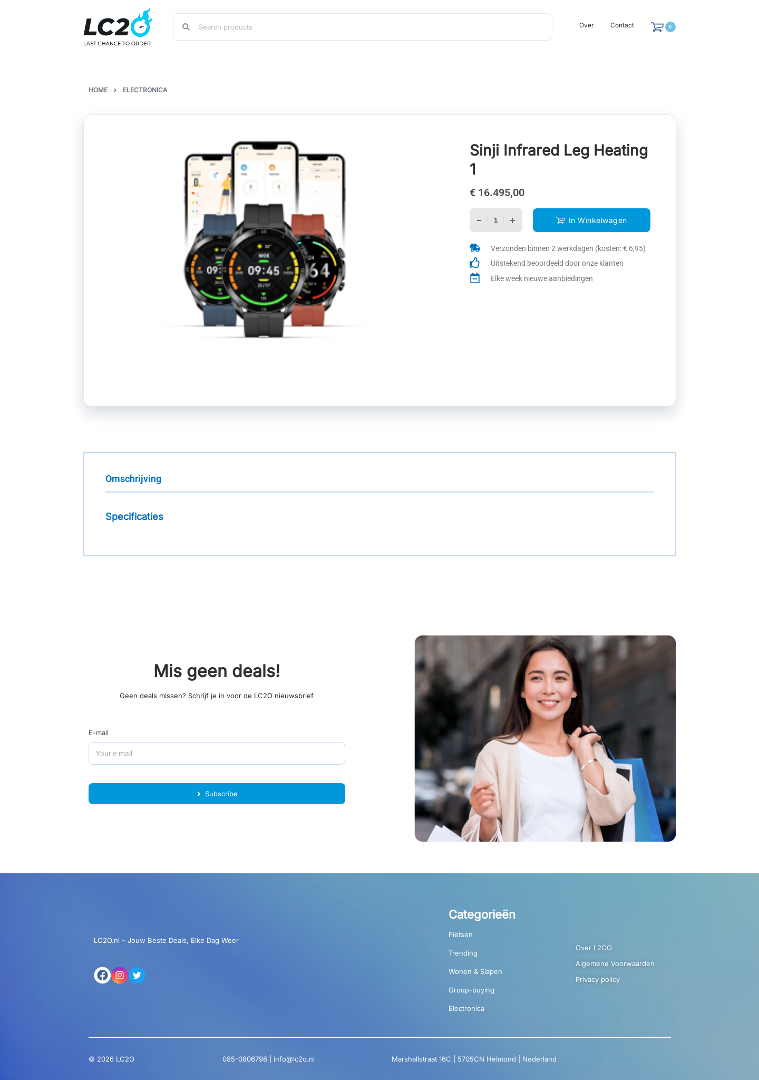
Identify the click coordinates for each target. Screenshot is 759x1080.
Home (98, 90)
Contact (622, 25)
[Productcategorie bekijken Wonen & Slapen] (496, 975)
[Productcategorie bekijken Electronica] (496, 1012)
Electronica (145, 90)
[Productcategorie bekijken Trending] (496, 957)
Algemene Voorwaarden (615, 963)
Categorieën (482, 914)
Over (586, 25)
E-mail (99, 732)
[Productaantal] (496, 220)
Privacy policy (598, 979)
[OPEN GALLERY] (265, 243)
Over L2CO (594, 947)
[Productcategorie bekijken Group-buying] (496, 994)
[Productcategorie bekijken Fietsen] (496, 938)
